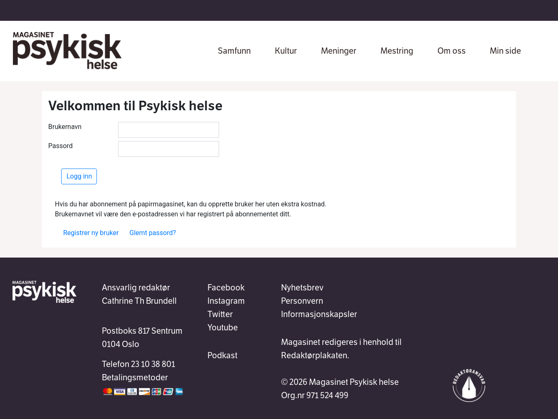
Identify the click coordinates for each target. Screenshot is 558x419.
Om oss (451, 50)
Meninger (338, 50)
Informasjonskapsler (319, 314)
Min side (505, 50)
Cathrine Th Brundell (139, 300)
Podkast (222, 355)
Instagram (226, 300)
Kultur (286, 50)
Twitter (220, 314)
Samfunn (234, 50)
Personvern (302, 300)
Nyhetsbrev (302, 287)
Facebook (225, 287)
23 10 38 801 (153, 364)
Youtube (222, 327)
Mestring (396, 50)
